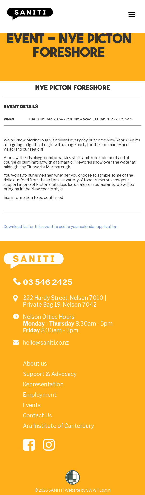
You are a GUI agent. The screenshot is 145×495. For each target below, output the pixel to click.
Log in (105, 490)
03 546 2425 (47, 282)
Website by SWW (81, 490)
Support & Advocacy (49, 374)
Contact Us (37, 415)
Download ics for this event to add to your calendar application (60, 226)
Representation (43, 384)
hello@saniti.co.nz (46, 342)
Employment (40, 395)
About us (35, 364)
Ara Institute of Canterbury (58, 426)
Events (32, 405)
